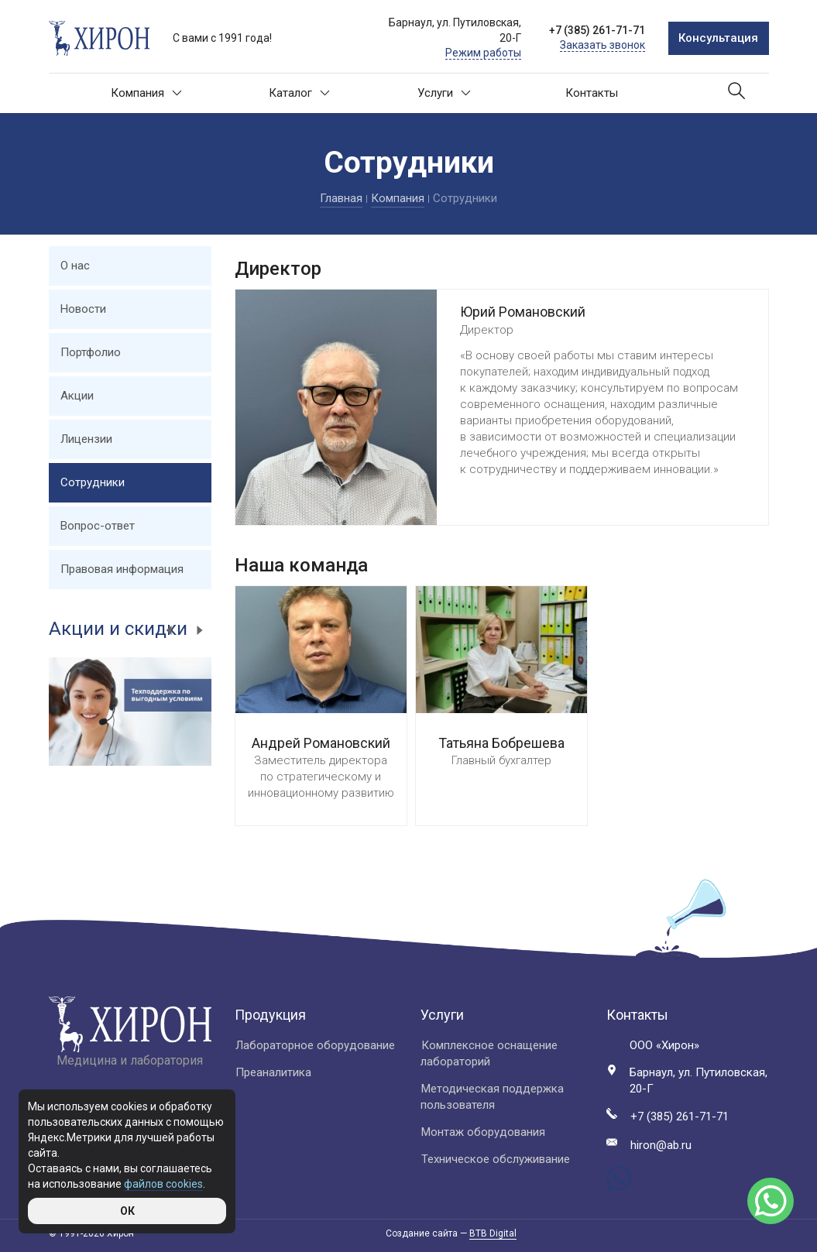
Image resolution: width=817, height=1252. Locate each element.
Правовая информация (122, 569)
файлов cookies (163, 1184)
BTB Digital (493, 1233)
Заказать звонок (602, 45)
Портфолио (90, 352)
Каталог (299, 93)
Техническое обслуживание (495, 1159)
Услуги (444, 93)
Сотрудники (92, 482)
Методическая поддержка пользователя (492, 1097)
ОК (127, 1211)
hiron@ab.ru (661, 1145)
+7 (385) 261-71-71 (597, 30)
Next (199, 630)
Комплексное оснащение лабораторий (489, 1053)
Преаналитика (273, 1072)
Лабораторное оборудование (315, 1045)
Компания (146, 93)
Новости (83, 309)
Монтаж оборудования (483, 1132)
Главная (341, 198)
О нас (75, 266)
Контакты (591, 93)
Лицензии (86, 439)
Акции (77, 396)
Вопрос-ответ (97, 526)
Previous (168, 630)
